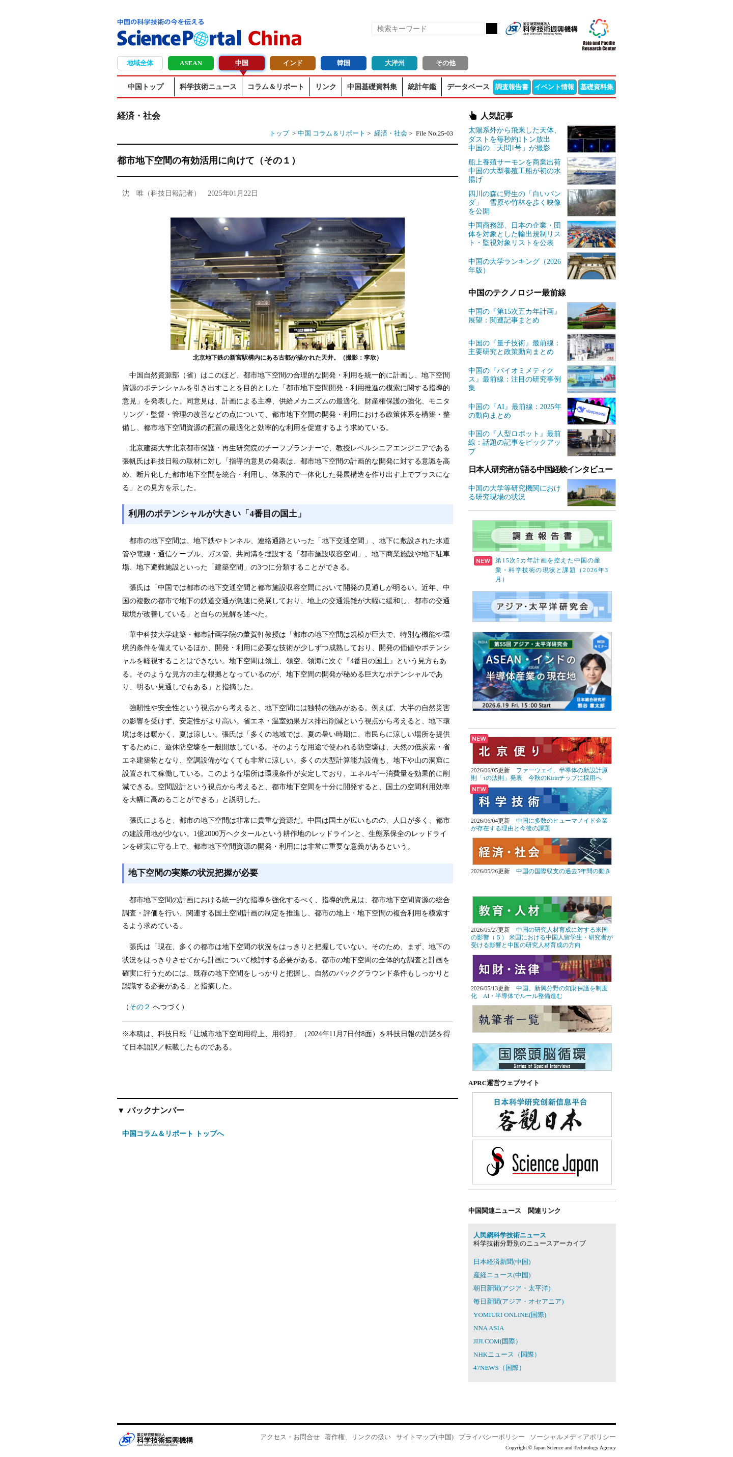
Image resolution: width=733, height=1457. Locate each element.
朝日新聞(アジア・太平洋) (512, 1288)
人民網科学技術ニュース (509, 1235)
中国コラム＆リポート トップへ (173, 1133)
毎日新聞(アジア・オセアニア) (518, 1301)
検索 (491, 28)
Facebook (534, 44)
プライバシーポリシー (492, 1437)
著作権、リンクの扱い (358, 1437)
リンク (325, 87)
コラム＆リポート (275, 87)
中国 (241, 63)
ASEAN (191, 63)
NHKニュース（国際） (507, 1354)
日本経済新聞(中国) (502, 1261)
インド (293, 63)
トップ (279, 133)
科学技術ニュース (208, 87)
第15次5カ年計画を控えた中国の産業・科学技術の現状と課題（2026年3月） (541, 570)
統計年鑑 (422, 87)
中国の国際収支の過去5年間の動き (563, 871)
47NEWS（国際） (499, 1367)
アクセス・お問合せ (290, 1437)
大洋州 (395, 63)
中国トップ (145, 87)
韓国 (343, 63)
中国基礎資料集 (372, 87)
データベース (468, 87)
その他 (446, 63)
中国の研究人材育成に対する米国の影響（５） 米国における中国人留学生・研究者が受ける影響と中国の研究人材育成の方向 (542, 938)
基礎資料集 (596, 87)
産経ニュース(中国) (502, 1275)
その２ (140, 1007)
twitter (552, 44)
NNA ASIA (488, 1328)
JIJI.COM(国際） (497, 1341)
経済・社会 (391, 133)
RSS (517, 44)
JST (155, 1439)
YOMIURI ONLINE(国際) (509, 1314)
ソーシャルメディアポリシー (573, 1437)
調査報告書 (511, 87)
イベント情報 (554, 87)
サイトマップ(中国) (425, 1437)
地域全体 (140, 63)
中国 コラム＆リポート (331, 133)
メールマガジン (569, 44)
